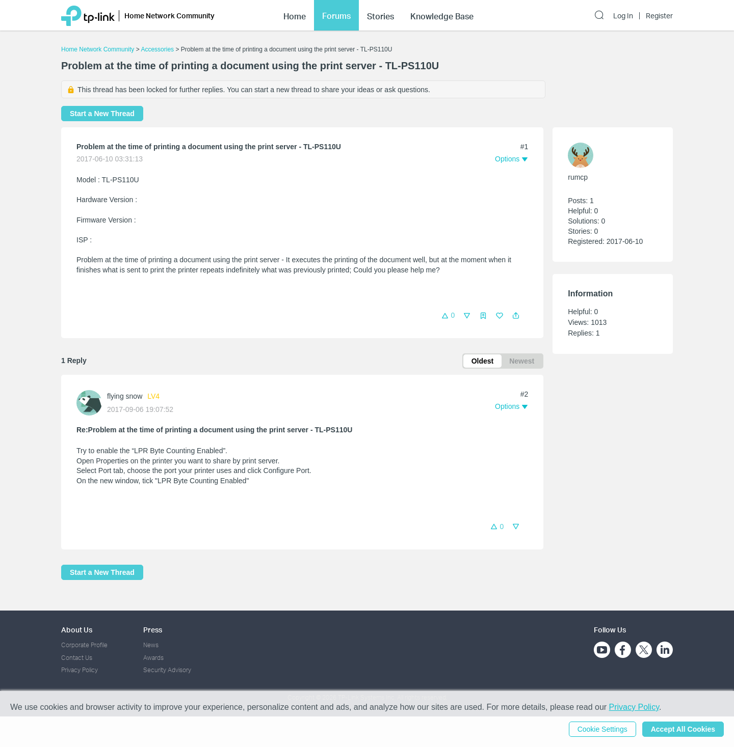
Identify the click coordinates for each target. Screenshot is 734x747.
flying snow (124, 396)
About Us (76, 629)
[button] (516, 316)
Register (659, 15)
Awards (153, 657)
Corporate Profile (84, 645)
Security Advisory (167, 670)
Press (152, 629)
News (151, 645)
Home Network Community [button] (169, 15)
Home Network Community (97, 49)
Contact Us (76, 657)
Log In (623, 15)
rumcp (578, 177)
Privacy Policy (79, 670)
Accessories (157, 49)
